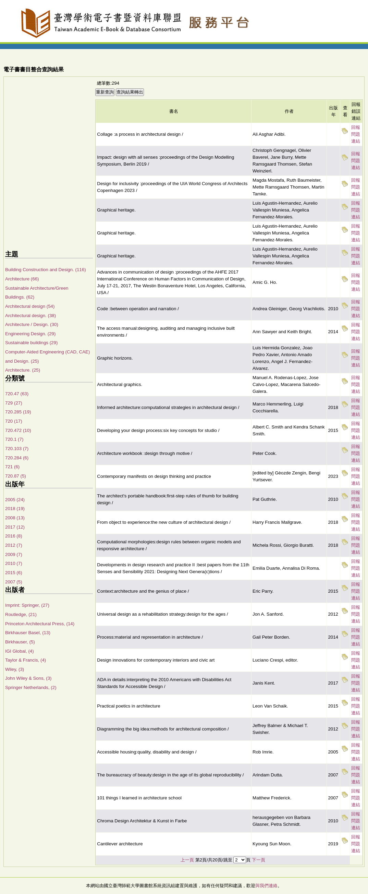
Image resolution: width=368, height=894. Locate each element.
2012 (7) (13, 545)
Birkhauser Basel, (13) (27, 632)
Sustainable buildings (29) (31, 342)
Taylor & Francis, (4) (25, 660)
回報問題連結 (355, 134)
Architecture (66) (22, 278)
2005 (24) (15, 499)
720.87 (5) (15, 476)
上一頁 (187, 859)
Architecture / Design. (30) (31, 324)
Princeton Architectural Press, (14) (39, 623)
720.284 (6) (16, 457)
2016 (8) (13, 536)
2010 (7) (13, 563)
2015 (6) (13, 572)
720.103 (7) (16, 448)
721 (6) (12, 466)
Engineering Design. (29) (30, 333)
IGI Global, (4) (19, 651)
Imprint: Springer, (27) (27, 605)
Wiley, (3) (14, 669)
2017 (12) (15, 527)
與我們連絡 (266, 885)
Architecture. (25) (22, 370)
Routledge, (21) (21, 614)
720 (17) (13, 421)
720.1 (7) (14, 439)
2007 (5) (13, 581)
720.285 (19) (18, 411)
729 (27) (13, 403)
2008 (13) (15, 517)
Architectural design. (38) (30, 315)
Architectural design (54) (29, 306)
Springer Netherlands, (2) (31, 687)
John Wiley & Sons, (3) (28, 678)
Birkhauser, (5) (20, 641)
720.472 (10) (18, 430)
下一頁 (258, 859)
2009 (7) (13, 554)
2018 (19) (15, 508)
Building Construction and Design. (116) (45, 269)
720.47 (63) (16, 393)
